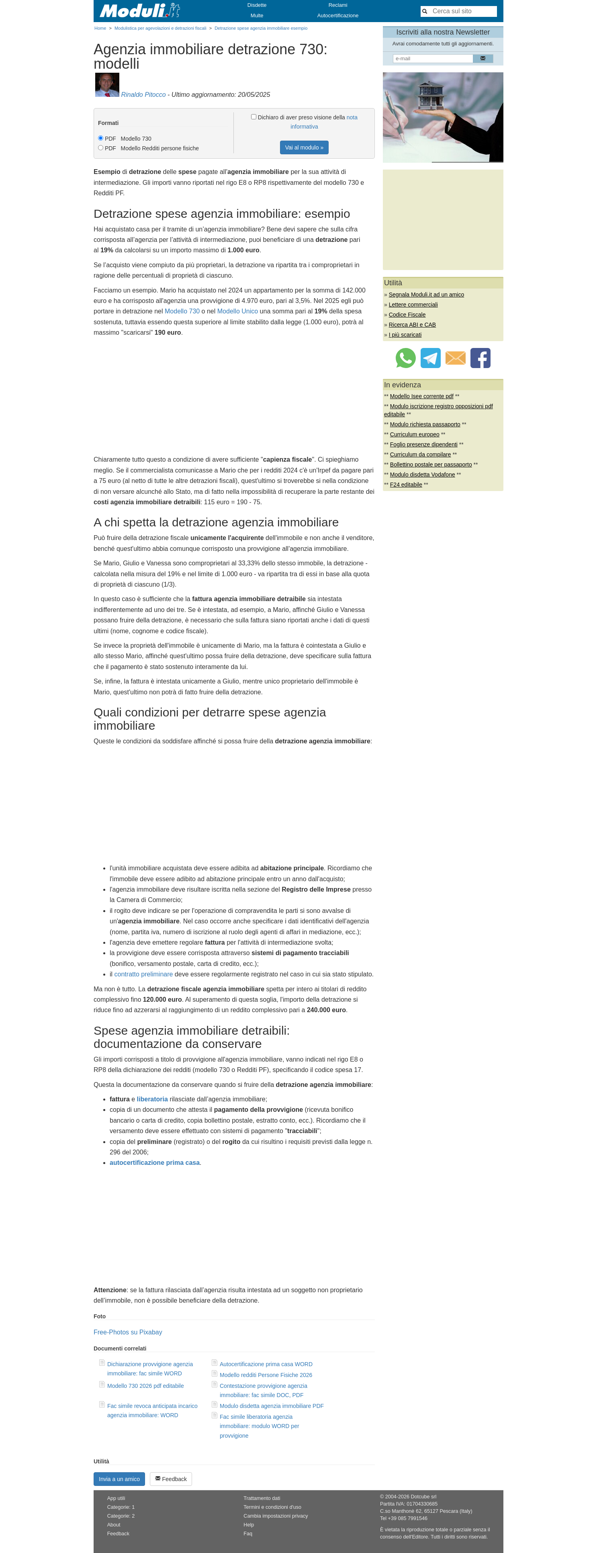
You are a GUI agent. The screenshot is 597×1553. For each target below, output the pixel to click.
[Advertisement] (234, 398)
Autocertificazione (338, 15)
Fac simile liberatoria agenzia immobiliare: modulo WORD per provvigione (259, 1426)
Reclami (338, 5)
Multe (257, 15)
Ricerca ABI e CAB (412, 324)
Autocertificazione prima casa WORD (266, 1364)
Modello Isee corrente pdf (422, 396)
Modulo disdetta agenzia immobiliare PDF (272, 1406)
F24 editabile (406, 484)
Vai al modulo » (304, 147)
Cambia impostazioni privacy (275, 1516)
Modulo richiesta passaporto (425, 424)
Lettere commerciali (413, 304)
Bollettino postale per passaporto (431, 464)
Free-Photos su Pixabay (128, 1332)
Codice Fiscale (407, 314)
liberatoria (152, 1099)
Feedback (171, 1478)
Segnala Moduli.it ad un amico (426, 294)
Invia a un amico (119, 1479)
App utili (116, 1498)
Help (248, 1525)
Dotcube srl (423, 1497)
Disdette (257, 5)
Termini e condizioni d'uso (272, 1507)
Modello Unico (237, 311)
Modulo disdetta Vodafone (422, 474)
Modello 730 (182, 311)
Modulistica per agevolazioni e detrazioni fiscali (160, 28)
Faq (247, 1534)
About (114, 1525)
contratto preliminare (143, 974)
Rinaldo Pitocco (143, 94)
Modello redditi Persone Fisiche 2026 (266, 1375)
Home (100, 28)
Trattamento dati (261, 1498)
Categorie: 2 (121, 1516)
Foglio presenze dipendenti (424, 444)
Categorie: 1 (121, 1507)
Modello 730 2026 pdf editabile (145, 1386)
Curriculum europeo (415, 434)
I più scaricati (405, 334)
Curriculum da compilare (420, 454)
